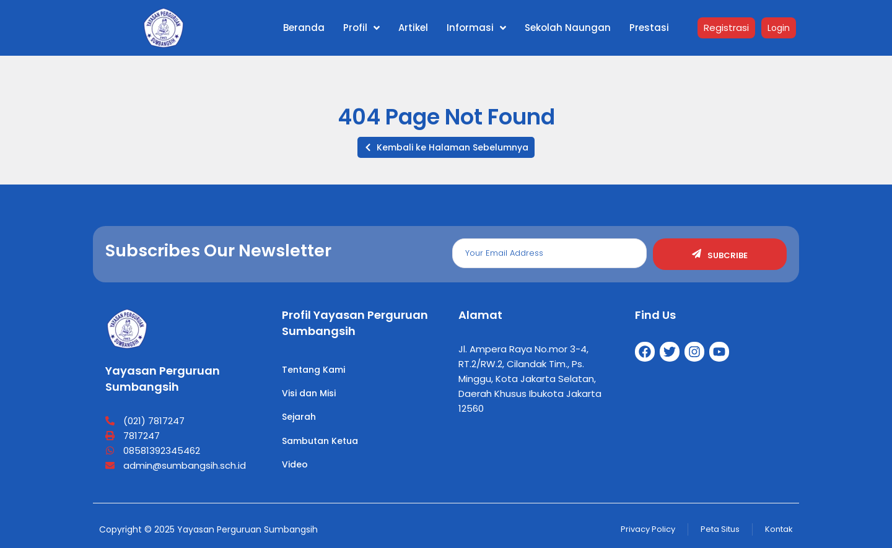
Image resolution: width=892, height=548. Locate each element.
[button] (446, 147)
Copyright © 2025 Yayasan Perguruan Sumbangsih (208, 529)
